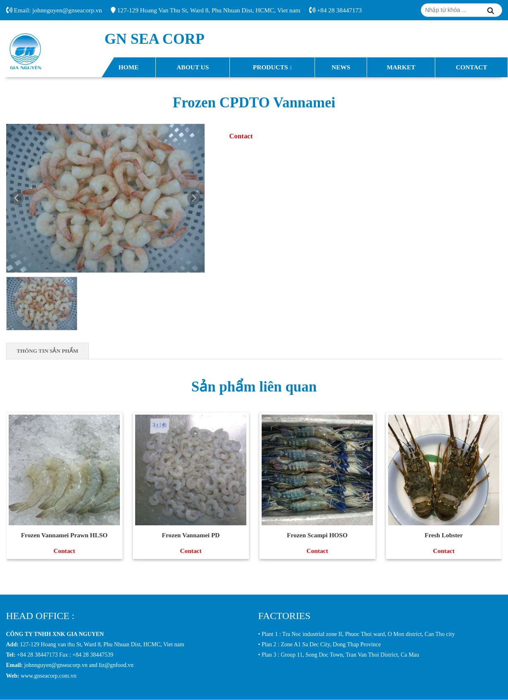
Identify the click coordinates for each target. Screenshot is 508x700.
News (341, 67)
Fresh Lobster (444, 535)
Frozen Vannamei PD (191, 535)
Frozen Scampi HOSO (317, 535)
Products (270, 67)
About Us (192, 67)
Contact (471, 67)
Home (129, 67)
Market (400, 67)
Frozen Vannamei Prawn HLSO (64, 535)
